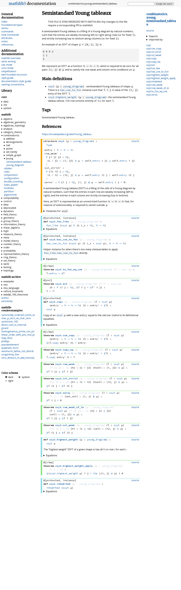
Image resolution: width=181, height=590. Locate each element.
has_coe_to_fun (70, 89)
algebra (7, 119)
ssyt (51, 86)
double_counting (13, 181)
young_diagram (73, 86)
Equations (51, 228)
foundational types (12, 25)
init (5, 104)
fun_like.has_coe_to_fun (61, 252)
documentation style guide (16, 81)
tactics (4, 28)
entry (96, 160)
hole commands (10, 34)
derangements (14, 142)
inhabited (53, 487)
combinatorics (11, 135)
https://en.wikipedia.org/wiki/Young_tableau (66, 134)
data (5, 101)
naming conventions (12, 84)
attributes (7, 38)
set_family (11, 151)
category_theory (12, 132)
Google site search (164, 4)
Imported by (156, 39)
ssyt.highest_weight (62, 96)
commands (7, 31)
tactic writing (8, 61)
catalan (8, 168)
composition (11, 175)
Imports (153, 36)
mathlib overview (10, 58)
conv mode (7, 68)
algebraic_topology (14, 125)
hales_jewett (11, 184)
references (7, 44)
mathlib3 (17, 3)
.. (161, 19)
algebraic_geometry (14, 122)
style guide (7, 78)
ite (95, 473)
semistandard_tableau (18, 161)
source (150, 30)
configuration (11, 178)
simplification (8, 71)
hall (8, 145)
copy (56, 342)
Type (49, 144)
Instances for (57, 210)
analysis (7, 128)
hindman (9, 188)
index (4, 21)
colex (7, 171)
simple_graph (13, 155)
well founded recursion (14, 74)
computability (11, 198)
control (7, 201)
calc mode (6, 64)
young (9, 158)
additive (10, 138)
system (7, 108)
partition (9, 191)
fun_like (52, 225)
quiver (9, 148)
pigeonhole (10, 194)
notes (4, 41)
